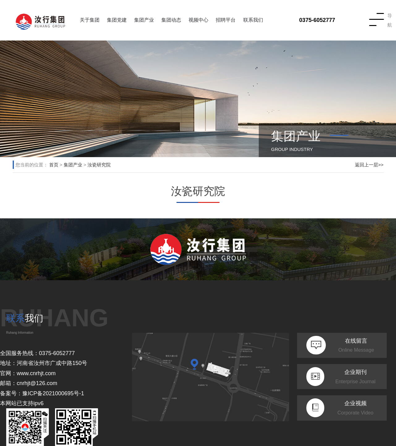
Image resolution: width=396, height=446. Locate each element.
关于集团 (90, 20)
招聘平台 (226, 20)
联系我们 (253, 20)
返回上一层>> (369, 164)
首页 (53, 164)
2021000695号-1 (63, 393)
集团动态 (171, 20)
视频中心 (198, 20)
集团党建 (117, 20)
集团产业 (144, 20)
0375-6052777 (317, 20)
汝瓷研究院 (99, 164)
